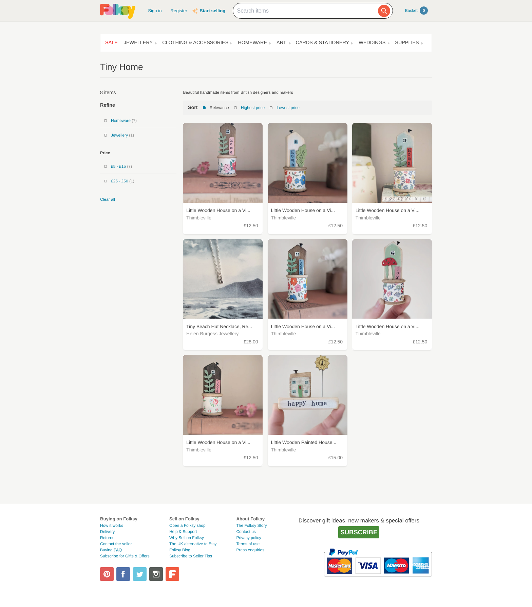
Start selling (212, 10)
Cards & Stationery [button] (322, 43)
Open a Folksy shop (187, 525)
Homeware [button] (252, 43)
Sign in (155, 10)
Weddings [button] (372, 43)
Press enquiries (250, 550)
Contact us (245, 531)
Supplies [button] (407, 43)
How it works (111, 525)
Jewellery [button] (138, 43)
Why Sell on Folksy (186, 537)
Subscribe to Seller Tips (190, 556)
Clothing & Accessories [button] (195, 43)
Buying (111, 550)
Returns (107, 537)
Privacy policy (248, 537)
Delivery (107, 531)
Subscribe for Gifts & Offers (125, 556)
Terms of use (248, 543)
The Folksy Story (251, 525)
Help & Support (183, 531)
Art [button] (281, 43)
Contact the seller (116, 543)
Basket (416, 10)
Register (179, 10)
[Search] (384, 11)
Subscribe (358, 532)
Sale (111, 43)
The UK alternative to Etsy (192, 543)
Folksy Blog (179, 550)
